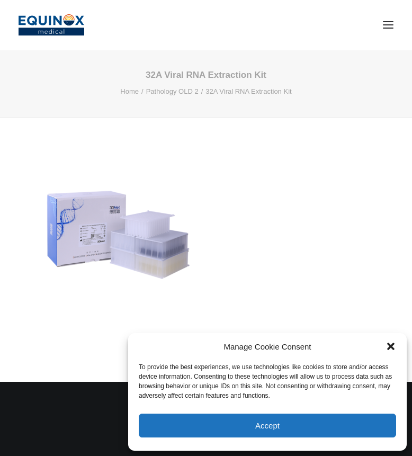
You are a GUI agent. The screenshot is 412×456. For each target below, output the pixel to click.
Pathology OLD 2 (172, 91)
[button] (391, 346)
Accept (267, 425)
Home (129, 91)
